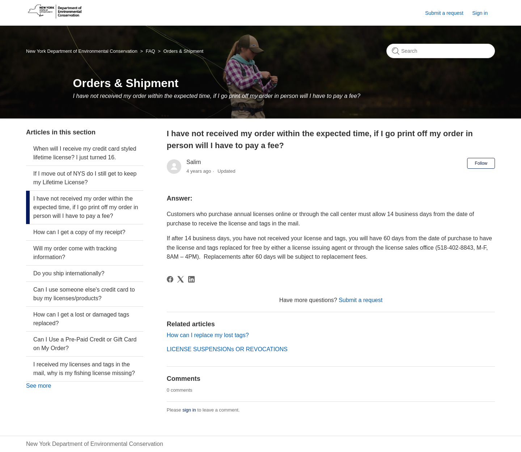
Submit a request (444, 13)
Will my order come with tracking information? (75, 252)
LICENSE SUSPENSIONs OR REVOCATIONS (227, 349)
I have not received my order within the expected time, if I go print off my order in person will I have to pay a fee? (85, 207)
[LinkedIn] (191, 279)
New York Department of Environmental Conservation (81, 51)
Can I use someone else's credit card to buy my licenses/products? (84, 294)
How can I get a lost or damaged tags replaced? (81, 318)
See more (38, 386)
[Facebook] (170, 279)
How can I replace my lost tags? (208, 335)
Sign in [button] (480, 13)
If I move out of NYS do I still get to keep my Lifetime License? (84, 178)
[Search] (440, 51)
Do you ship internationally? (69, 273)
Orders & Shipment (184, 51)
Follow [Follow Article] (481, 163)
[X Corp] (180, 279)
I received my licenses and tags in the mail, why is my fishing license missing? (84, 368)
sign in (189, 410)
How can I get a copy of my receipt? (79, 232)
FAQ (150, 51)
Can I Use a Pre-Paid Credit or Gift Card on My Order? (84, 343)
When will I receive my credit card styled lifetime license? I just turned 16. (84, 153)
